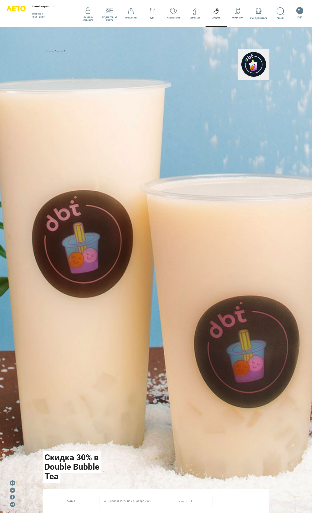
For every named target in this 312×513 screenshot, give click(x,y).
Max (12, 483)
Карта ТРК (237, 13)
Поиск (280, 13)
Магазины (131, 13)
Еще (300, 13)
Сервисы (195, 13)
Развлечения (173, 13)
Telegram (12, 504)
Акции (216, 13)
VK (12, 490)
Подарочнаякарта (109, 13)
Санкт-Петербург (51, 7)
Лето (20, 13)
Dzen (12, 497)
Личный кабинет (88, 13)
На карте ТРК (184, 501)
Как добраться (258, 13)
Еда (152, 13)
